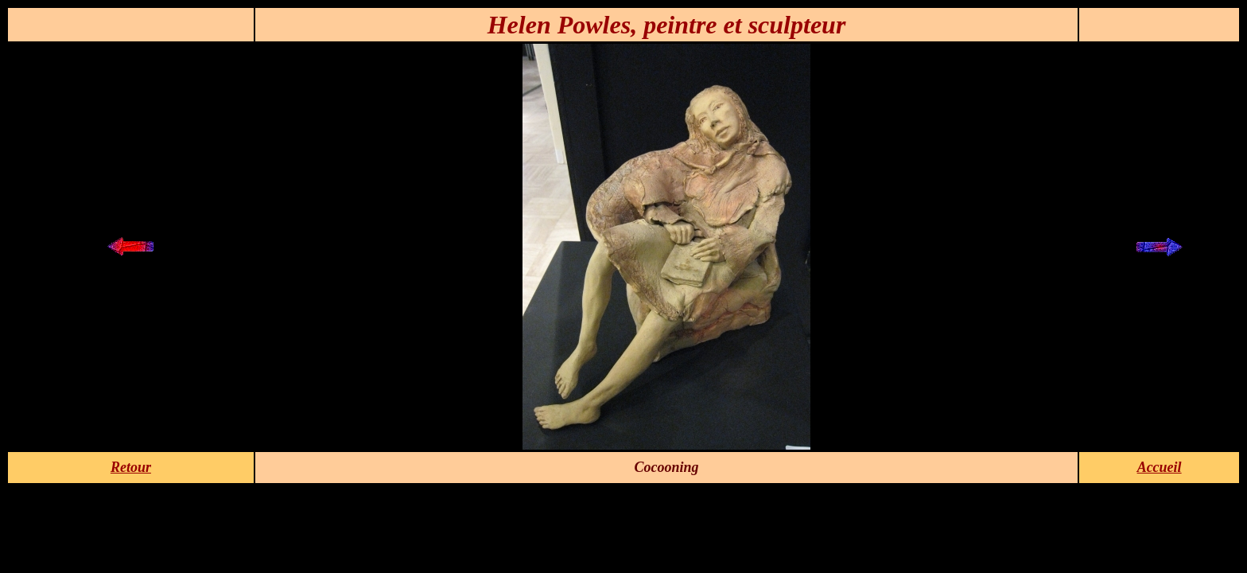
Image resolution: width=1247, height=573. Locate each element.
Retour (131, 467)
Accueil (1159, 467)
